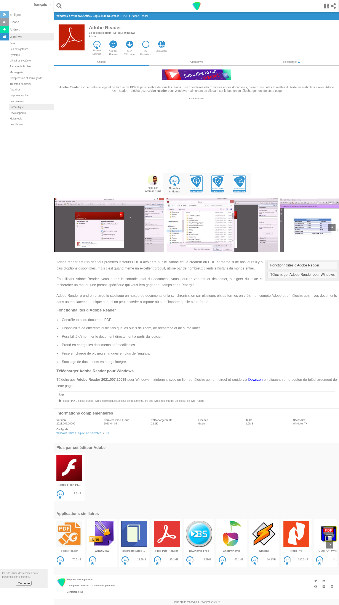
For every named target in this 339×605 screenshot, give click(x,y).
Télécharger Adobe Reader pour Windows (302, 274)
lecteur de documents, (131, 400)
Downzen (255, 379)
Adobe (92, 36)
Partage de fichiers (20, 66)
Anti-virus (15, 89)
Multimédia (16, 118)
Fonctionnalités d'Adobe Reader (294, 265)
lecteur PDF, (69, 400)
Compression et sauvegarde (26, 78)
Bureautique (17, 107)
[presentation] (332, 227)
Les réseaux (17, 101)
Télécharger (291, 61)
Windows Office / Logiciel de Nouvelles (78, 433)
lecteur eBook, (85, 400)
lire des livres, (152, 400)
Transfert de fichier (20, 84)
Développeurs (18, 113)
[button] (60, 6)
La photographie (19, 95)
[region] (196, 135)
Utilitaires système (20, 60)
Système (15, 54)
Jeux (12, 43)
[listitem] (69, 477)
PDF (107, 433)
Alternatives (196, 61)
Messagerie (16, 72)
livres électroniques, (106, 400)
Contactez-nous (75, 592)
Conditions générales (104, 585)
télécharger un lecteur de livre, (178, 400)
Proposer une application (80, 579)
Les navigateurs (19, 49)
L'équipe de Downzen (78, 585)
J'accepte (24, 583)
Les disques (17, 124)
